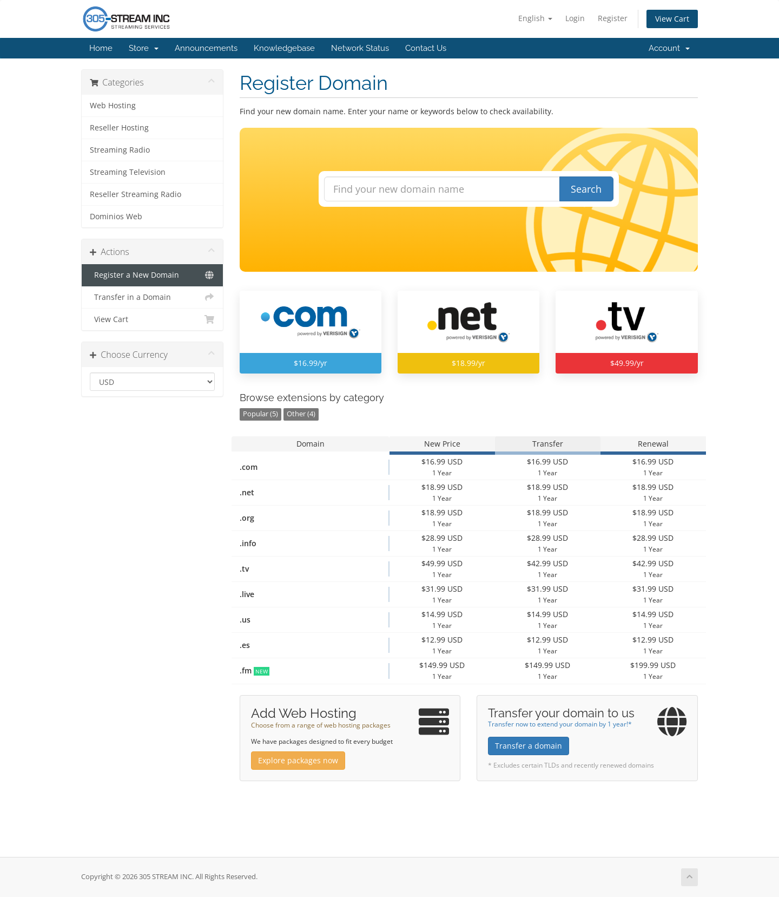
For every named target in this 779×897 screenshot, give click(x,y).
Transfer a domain (528, 746)
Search (586, 188)
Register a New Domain (152, 275)
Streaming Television (128, 172)
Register (613, 18)
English (535, 18)
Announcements (206, 48)
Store (144, 48)
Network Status (360, 48)
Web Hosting (113, 105)
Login (575, 18)
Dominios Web (116, 216)
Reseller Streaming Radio (135, 194)
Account (669, 48)
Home (101, 48)
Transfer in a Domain (152, 297)
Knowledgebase (284, 48)
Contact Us (425, 48)
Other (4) (301, 413)
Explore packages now (298, 760)
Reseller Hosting (119, 128)
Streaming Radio (120, 150)
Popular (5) (260, 413)
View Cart (672, 19)
